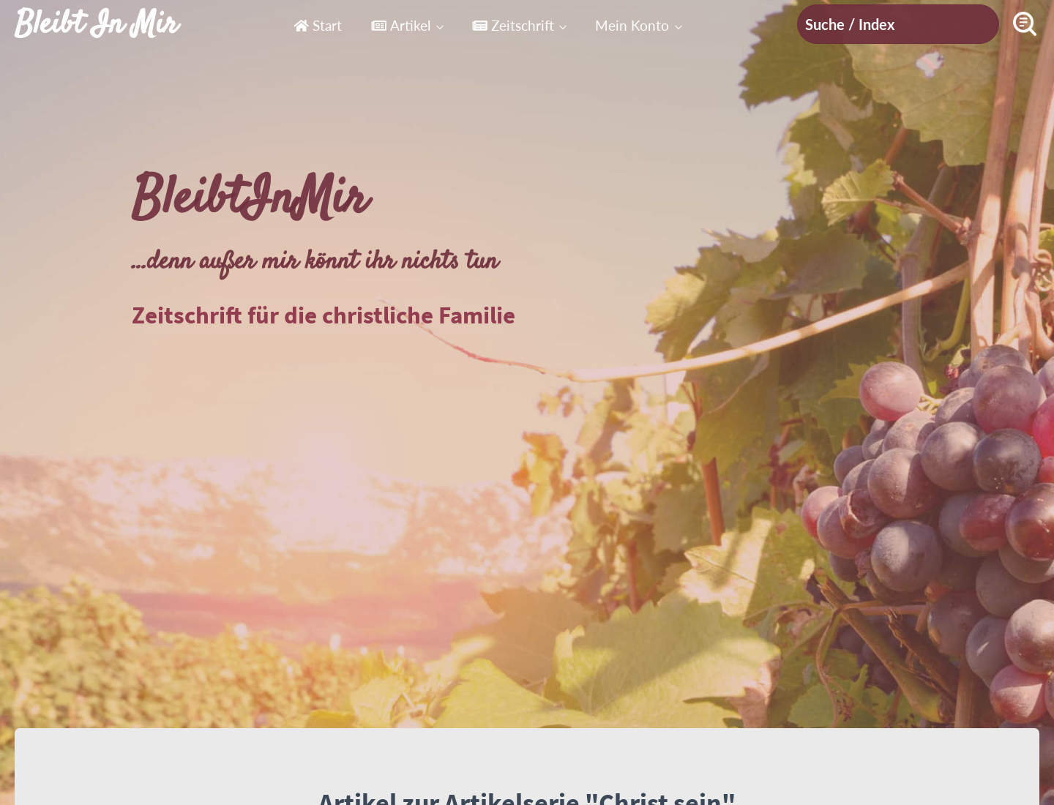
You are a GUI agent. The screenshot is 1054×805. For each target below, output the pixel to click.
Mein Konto (632, 25)
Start (318, 25)
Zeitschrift (513, 25)
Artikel (400, 25)
